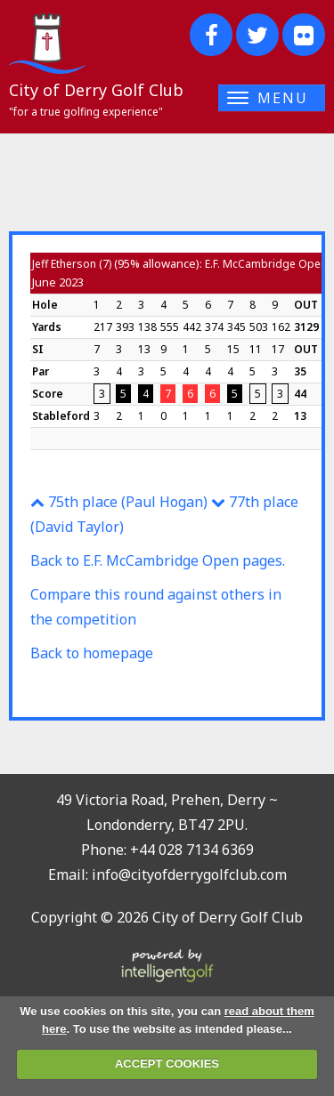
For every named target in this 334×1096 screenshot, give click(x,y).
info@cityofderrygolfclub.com (189, 874)
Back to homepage (91, 653)
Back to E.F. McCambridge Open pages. (157, 560)
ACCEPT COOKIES (167, 1063)
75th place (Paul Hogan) (119, 502)
